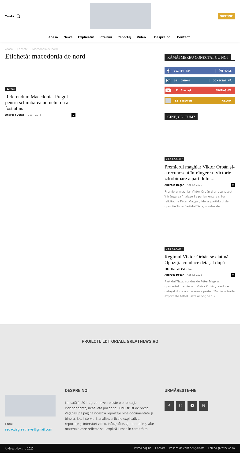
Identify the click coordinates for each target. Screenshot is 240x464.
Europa (11, 88)
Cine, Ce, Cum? (174, 159)
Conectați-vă (222, 80)
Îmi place (225, 70)
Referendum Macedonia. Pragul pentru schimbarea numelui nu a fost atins (36, 102)
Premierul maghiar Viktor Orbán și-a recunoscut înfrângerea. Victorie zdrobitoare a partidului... (200, 172)
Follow (226, 100)
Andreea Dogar (14, 114)
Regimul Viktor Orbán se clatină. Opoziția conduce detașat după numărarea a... (197, 262)
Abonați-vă (223, 90)
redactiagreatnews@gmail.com (28, 429)
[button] (13, 16)
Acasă (9, 49)
